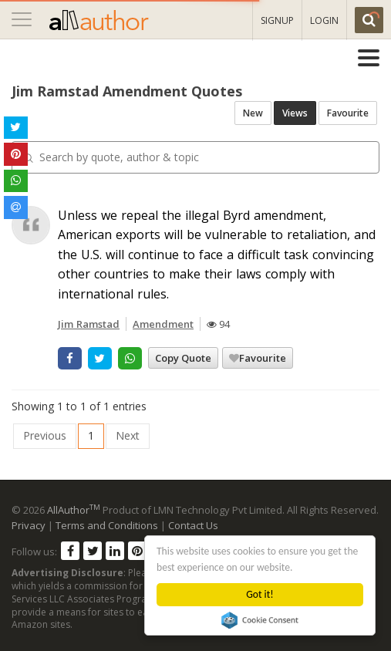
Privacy (29, 525)
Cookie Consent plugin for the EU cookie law (260, 620)
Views (295, 113)
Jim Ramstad (89, 324)
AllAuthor (73, 510)
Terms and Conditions (107, 525)
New (253, 113)
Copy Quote (183, 358)
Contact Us (193, 525)
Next (128, 435)
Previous (44, 435)
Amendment (163, 324)
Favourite (348, 113)
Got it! (260, 594)
